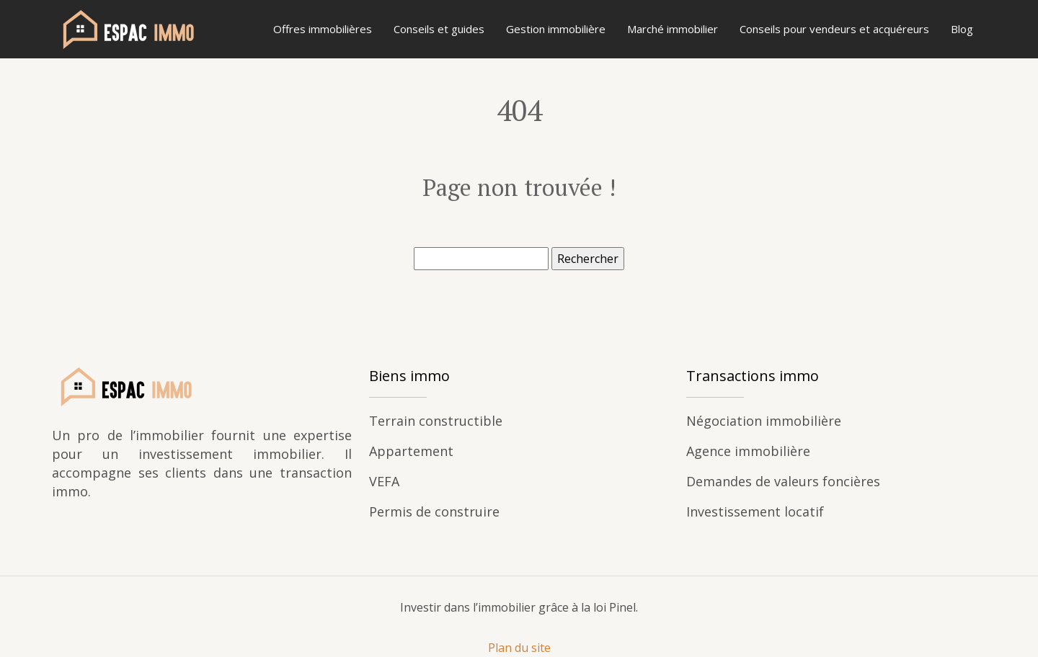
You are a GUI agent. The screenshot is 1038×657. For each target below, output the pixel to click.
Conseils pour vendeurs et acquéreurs (834, 29)
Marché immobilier (672, 29)
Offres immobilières (322, 29)
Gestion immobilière (556, 29)
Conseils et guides (439, 29)
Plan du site (519, 648)
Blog (962, 29)
